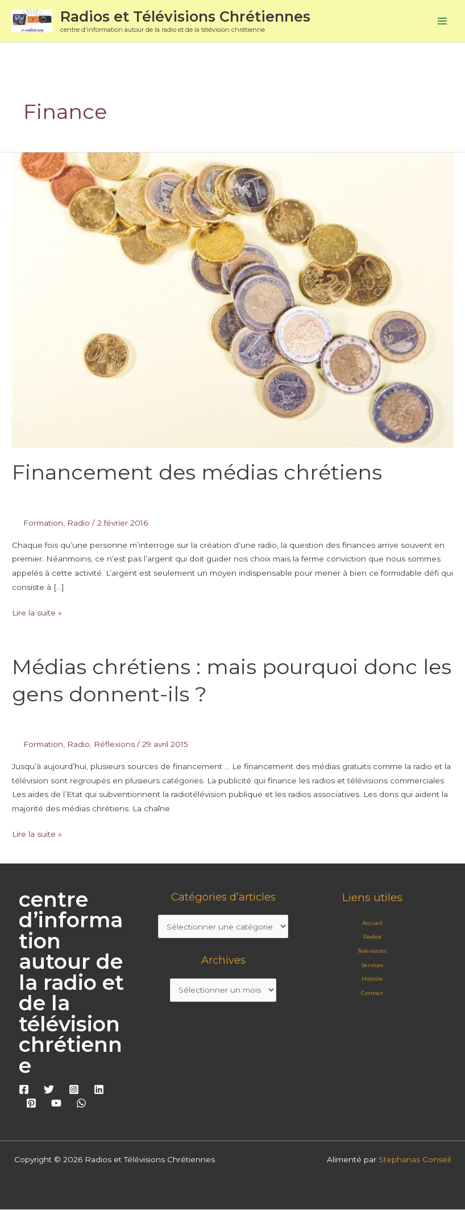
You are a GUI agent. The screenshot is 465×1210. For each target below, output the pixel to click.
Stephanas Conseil (415, 1159)
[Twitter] (49, 1089)
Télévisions (372, 951)
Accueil (372, 923)
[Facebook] (24, 1089)
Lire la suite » (37, 611)
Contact (372, 993)
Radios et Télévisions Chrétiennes (186, 16)
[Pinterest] (31, 1104)
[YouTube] (56, 1104)
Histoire (372, 979)
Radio (78, 522)
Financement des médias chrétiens (197, 472)
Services (372, 965)
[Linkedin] (99, 1089)
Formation (43, 522)
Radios (372, 937)
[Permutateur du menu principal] (442, 21)
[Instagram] (74, 1089)
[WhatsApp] (81, 1104)
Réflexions (114, 744)
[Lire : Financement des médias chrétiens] (232, 299)
